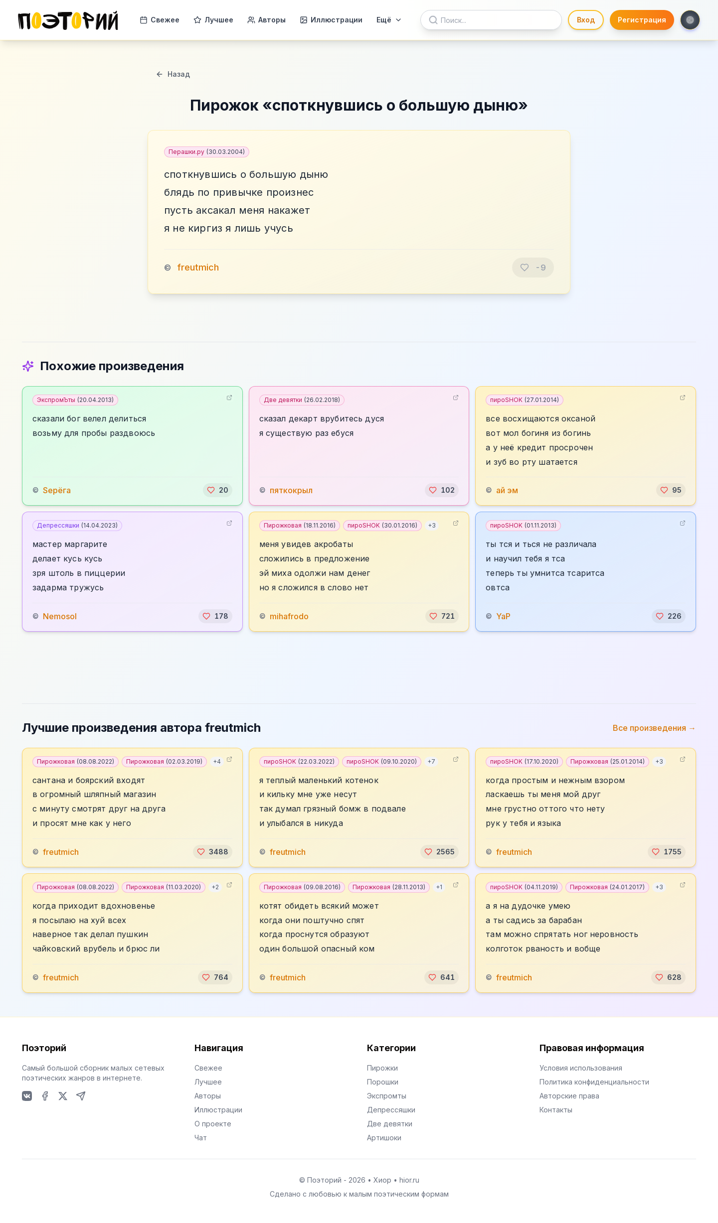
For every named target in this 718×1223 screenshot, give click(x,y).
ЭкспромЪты (75, 400)
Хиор (382, 1180)
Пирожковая (300, 525)
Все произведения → (654, 728)
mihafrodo (289, 616)
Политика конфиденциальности (594, 1082)
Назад (173, 74)
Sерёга (57, 490)
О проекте (212, 1123)
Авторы (266, 19)
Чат (200, 1137)
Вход (586, 19)
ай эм (507, 490)
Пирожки (382, 1068)
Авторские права (569, 1095)
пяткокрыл (291, 490)
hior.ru (409, 1180)
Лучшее (213, 19)
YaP (503, 616)
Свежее (160, 19)
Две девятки (302, 400)
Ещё (389, 19)
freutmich (198, 267)
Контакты (555, 1109)
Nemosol (60, 616)
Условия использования (580, 1068)
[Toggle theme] (690, 20)
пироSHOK (524, 400)
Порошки (382, 1082)
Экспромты (386, 1095)
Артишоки (384, 1137)
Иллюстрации (331, 19)
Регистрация (642, 19)
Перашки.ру (207, 151)
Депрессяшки (77, 525)
